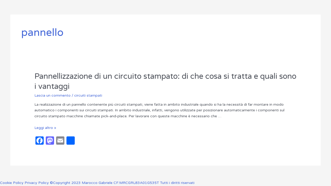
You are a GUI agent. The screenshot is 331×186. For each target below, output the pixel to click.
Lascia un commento (52, 95)
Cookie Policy (12, 183)
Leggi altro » (45, 128)
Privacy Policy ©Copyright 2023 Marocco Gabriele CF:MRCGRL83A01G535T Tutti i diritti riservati (109, 183)
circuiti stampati (88, 95)
